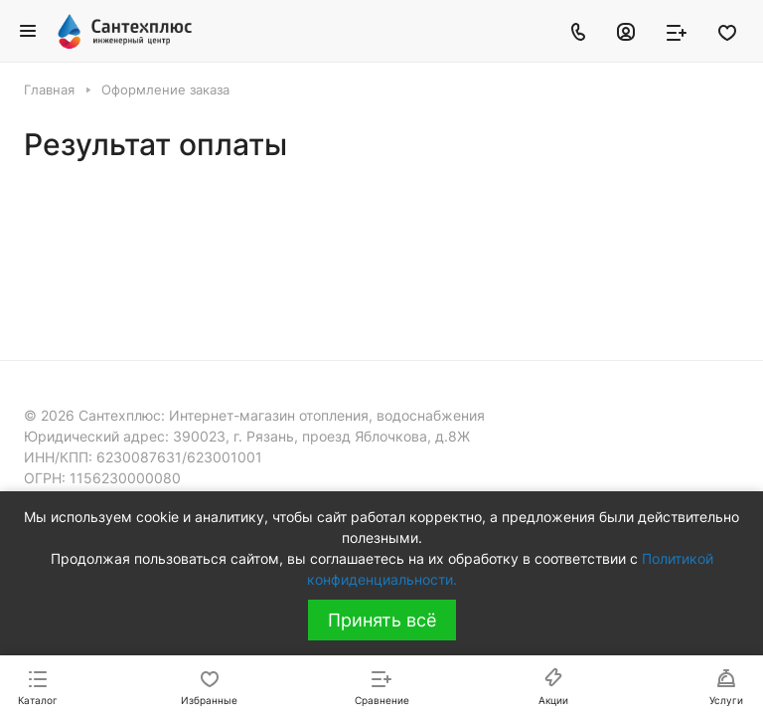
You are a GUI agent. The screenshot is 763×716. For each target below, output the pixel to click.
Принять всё (382, 620)
